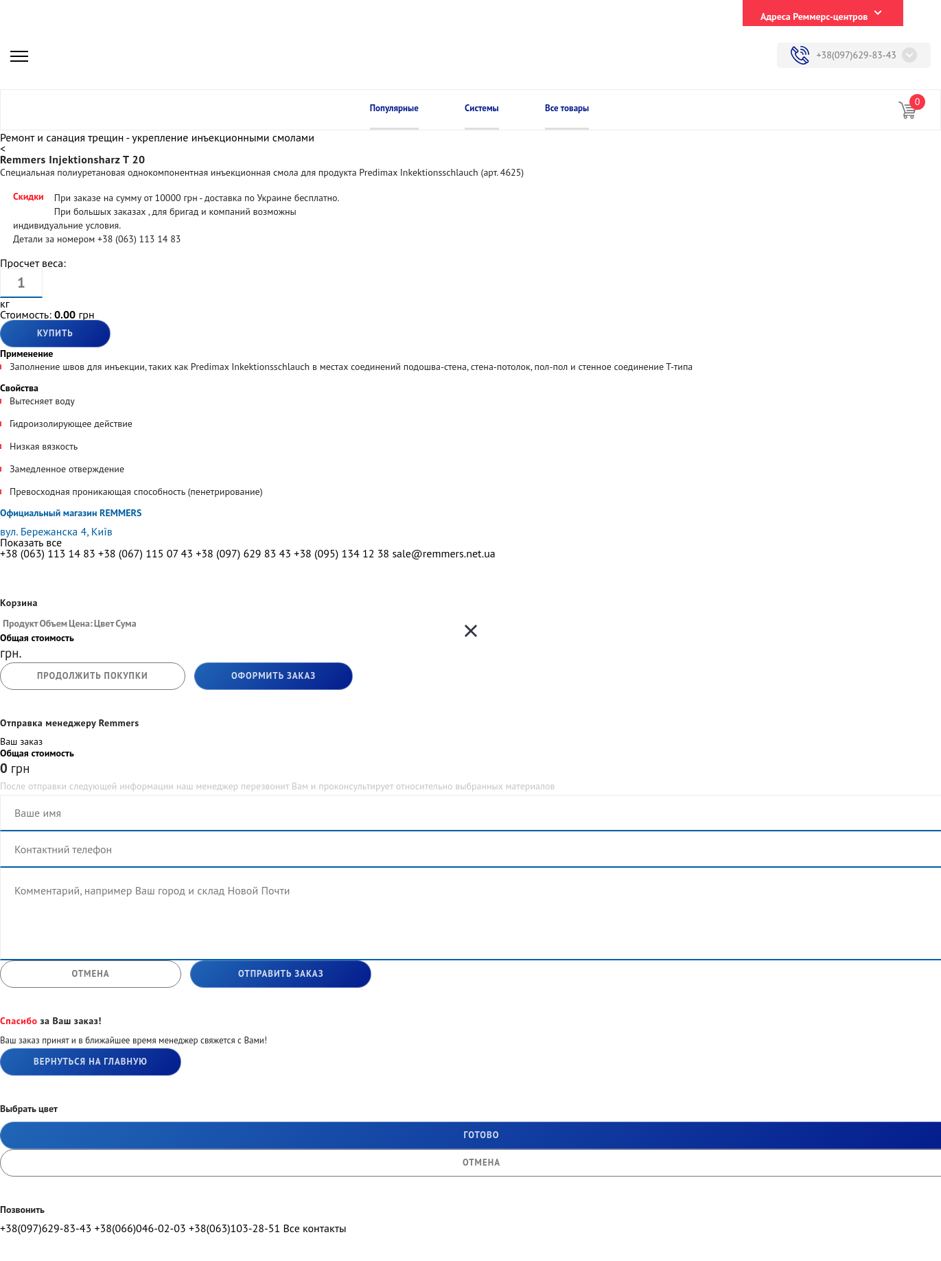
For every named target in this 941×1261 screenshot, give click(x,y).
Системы (482, 108)
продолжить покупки (92, 676)
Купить (55, 333)
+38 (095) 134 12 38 (341, 553)
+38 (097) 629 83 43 (243, 553)
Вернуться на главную (91, 1061)
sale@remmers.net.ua (443, 553)
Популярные (394, 108)
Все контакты (314, 1228)
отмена (90, 974)
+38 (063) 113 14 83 (47, 553)
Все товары (567, 108)
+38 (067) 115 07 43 (145, 553)
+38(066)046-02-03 (139, 1228)
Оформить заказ (273, 676)
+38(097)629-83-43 (856, 55)
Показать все (31, 542)
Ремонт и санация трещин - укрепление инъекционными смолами (157, 137)
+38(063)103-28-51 (234, 1228)
